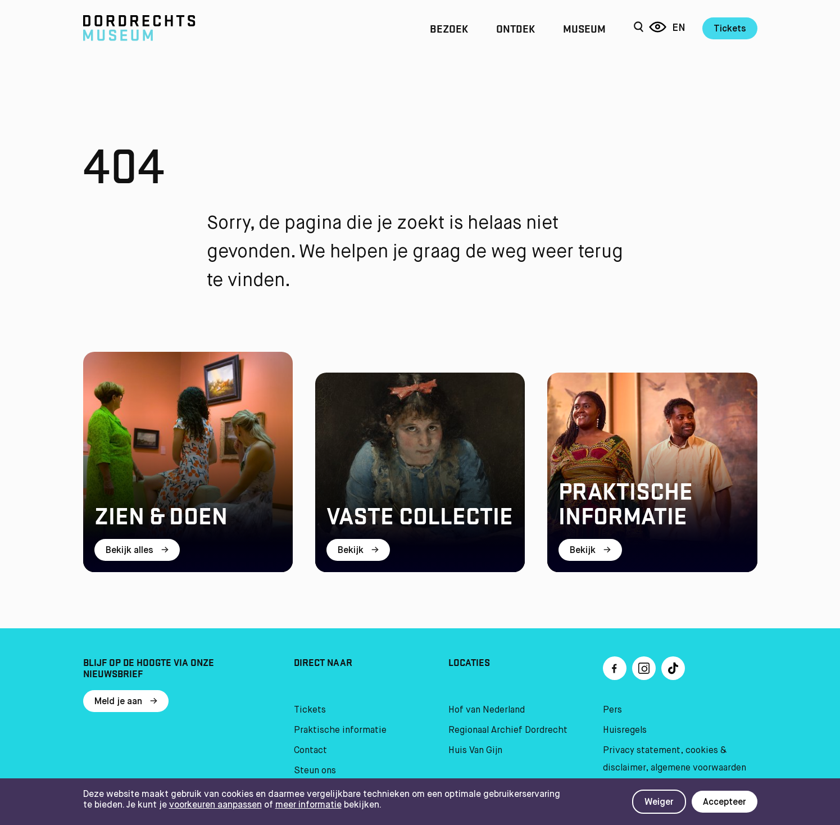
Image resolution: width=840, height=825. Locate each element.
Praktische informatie (340, 730)
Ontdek (515, 28)
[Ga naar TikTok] (673, 668)
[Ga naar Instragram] (644, 668)
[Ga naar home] (184, 28)
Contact (310, 750)
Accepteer (724, 802)
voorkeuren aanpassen (215, 805)
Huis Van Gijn (475, 750)
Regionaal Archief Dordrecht (507, 730)
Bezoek (449, 28)
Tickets (730, 29)
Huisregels (625, 730)
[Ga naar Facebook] (614, 668)
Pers (612, 710)
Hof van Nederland (486, 710)
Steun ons (315, 771)
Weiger (659, 802)
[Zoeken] (638, 28)
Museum (584, 28)
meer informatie (308, 805)
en (678, 28)
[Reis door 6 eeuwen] (657, 28)
